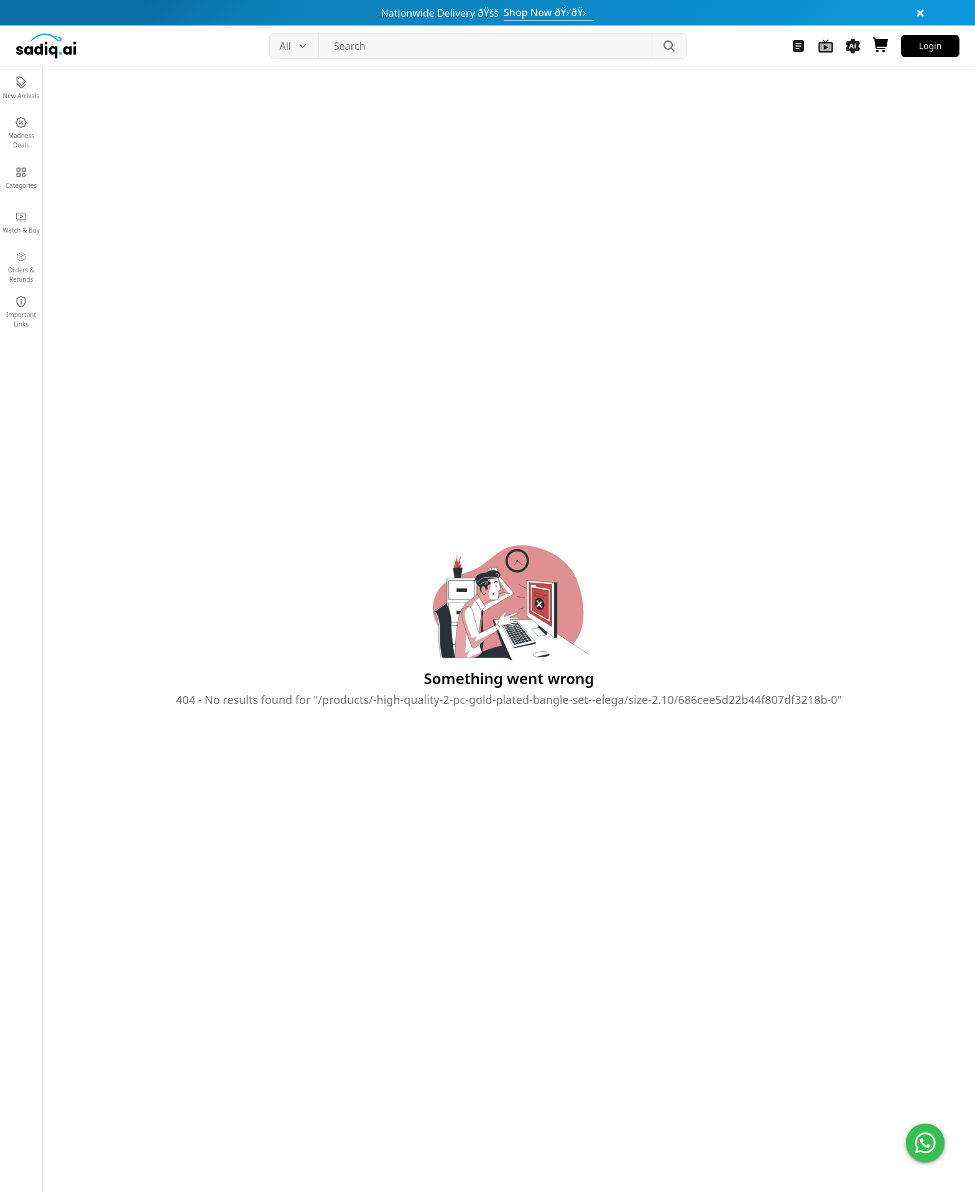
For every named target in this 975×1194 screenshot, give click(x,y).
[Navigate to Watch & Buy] (21, 222)
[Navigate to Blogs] (798, 46)
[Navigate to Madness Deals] (21, 133)
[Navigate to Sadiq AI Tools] (853, 46)
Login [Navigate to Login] (930, 46)
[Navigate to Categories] (21, 178)
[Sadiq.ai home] (46, 46)
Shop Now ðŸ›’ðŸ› (549, 12)
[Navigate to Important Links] (21, 312)
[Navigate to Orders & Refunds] (21, 267)
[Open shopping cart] (880, 46)
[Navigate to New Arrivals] (21, 88)
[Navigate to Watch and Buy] (825, 46)
